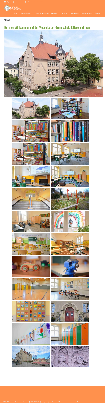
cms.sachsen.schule (71, 402)
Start (16, 13)
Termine (65, 13)
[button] (6, 63)
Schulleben (75, 13)
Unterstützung (87, 13)
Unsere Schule (26, 13)
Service (98, 13)
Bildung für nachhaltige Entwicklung (46, 13)
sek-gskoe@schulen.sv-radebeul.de (53, 402)
